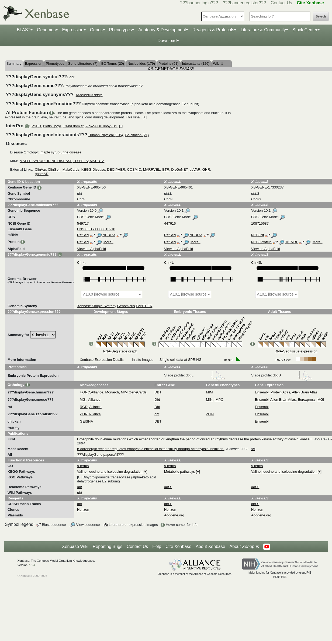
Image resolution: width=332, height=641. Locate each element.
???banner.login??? (199, 3)
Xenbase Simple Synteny (96, 306)
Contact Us (281, 3)
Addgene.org (174, 515)
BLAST (23, 30)
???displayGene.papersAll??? (100, 455)
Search (321, 16)
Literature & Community (263, 30)
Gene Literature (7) (83, 63)
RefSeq (83, 235)
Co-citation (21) (137, 135)
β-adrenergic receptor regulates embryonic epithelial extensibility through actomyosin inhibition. (150, 449)
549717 (83, 223)
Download (167, 40)
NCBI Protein (261, 242)
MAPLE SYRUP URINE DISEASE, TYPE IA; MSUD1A (62, 161)
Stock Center (304, 30)
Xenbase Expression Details (102, 360)
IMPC (219, 399)
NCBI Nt (108, 235)
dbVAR (194, 169)
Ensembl (262, 392)
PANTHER (144, 306)
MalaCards (71, 169)
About (244, 546)
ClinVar (40, 169)
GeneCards (137, 392)
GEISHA (86, 421)
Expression (72, 30)
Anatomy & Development (162, 30)
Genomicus (126, 306)
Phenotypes (120, 30)
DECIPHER (116, 169)
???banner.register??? (244, 3)
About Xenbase (210, 546)
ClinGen (54, 169)
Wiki (217, 63)
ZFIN (84, 414)
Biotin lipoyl (52, 126)
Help (156, 546)
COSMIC (134, 169)
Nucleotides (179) (141, 63)
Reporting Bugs (107, 546)
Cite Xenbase (178, 546)
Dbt (157, 399)
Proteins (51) (168, 63)
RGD (84, 407)
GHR (206, 169)
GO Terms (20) (112, 63)
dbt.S (293, 375)
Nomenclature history (89, 95)
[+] (145, 117)
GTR (165, 169)
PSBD (36, 126)
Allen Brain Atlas (304, 392)
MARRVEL (151, 169)
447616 (170, 223)
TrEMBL (291, 242)
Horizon (83, 510)
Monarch (112, 392)
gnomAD (42, 174)
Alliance (97, 392)
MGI (83, 399)
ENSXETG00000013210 (96, 229)
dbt (156, 414)
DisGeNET (179, 169)
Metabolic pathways (180, 471)
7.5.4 (31, 565)
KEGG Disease (93, 169)
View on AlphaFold (91, 249)
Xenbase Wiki (75, 546)
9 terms (83, 466)
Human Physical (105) (105, 135)
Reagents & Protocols (213, 30)
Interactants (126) (195, 63)
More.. (108, 242)
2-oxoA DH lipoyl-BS (101, 126)
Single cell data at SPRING (181, 360)
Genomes (46, 30)
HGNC (85, 392)
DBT (157, 392)
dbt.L (205, 375)
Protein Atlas (280, 392)
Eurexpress (307, 399)
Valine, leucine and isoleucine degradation (110, 471)
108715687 (260, 223)
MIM (124, 392)
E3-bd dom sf (73, 126)
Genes (96, 30)
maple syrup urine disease (60, 152)
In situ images (142, 360)
